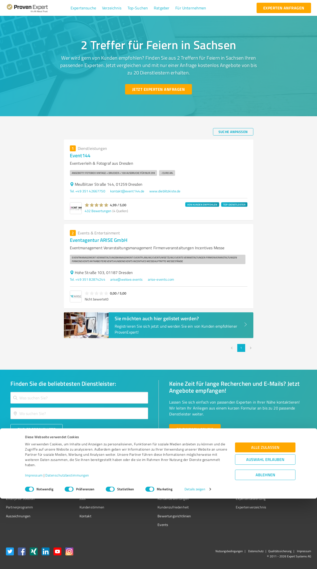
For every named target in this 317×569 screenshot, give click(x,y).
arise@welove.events (126, 279)
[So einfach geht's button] (195, 429)
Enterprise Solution (20, 498)
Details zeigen (195, 559)
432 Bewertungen (98, 210)
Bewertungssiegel (19, 472)
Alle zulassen (265, 518)
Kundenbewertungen (154, 498)
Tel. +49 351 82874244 (87, 279)
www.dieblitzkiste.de (165, 191)
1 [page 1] (241, 348)
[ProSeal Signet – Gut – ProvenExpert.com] (292, 481)
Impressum (34, 546)
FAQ (142, 480)
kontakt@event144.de (127, 191)
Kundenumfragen (19, 480)
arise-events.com (161, 279)
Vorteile (11, 489)
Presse (213, 472)
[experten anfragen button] (284, 8)
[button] (83, 8)
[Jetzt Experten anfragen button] (158, 89)
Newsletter (216, 480)
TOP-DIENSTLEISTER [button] (234, 204)
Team (74, 489)
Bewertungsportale (153, 489)
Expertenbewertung (223, 498)
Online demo (217, 489)
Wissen (144, 472)
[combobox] (79, 398)
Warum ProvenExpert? (87, 472)
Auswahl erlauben (265, 530)
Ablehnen (265, 545)
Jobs (73, 498)
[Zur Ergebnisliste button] (36, 429)
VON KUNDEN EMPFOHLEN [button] (202, 204)
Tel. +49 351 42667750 (87, 191)
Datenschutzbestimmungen (67, 546)
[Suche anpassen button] (233, 132)
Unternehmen (80, 480)
